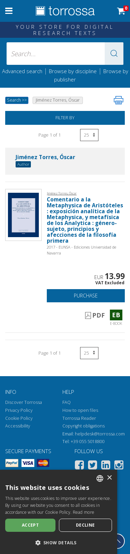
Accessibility (17, 426)
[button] (114, 53)
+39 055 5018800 (87, 441)
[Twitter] (92, 466)
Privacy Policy (19, 410)
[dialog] (58, 512)
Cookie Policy (19, 418)
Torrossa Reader (79, 418)
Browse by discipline (73, 71)
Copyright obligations (83, 426)
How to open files (80, 410)
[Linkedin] (106, 466)
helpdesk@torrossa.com (100, 434)
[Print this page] (118, 100)
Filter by (65, 118)
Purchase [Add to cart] (86, 295)
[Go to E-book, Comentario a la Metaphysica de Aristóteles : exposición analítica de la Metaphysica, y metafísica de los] (23, 214)
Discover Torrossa (23, 402)
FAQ (66, 402)
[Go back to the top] (117, 541)
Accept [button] (30, 525)
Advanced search (22, 71)
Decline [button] (85, 525)
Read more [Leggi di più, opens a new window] (84, 512)
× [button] (109, 478)
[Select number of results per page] (89, 135)
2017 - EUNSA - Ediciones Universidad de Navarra (81, 250)
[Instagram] (119, 466)
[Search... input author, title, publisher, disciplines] (65, 53)
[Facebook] (79, 466)
